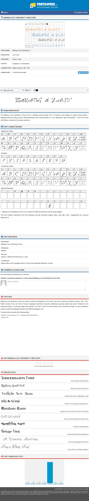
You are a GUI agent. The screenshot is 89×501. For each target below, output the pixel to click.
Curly (19, 59)
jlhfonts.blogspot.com (36, 309)
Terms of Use (68, 489)
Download (83, 72)
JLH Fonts (15, 55)
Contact (86, 489)
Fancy (14, 59)
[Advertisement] (44, 81)
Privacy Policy (77, 489)
